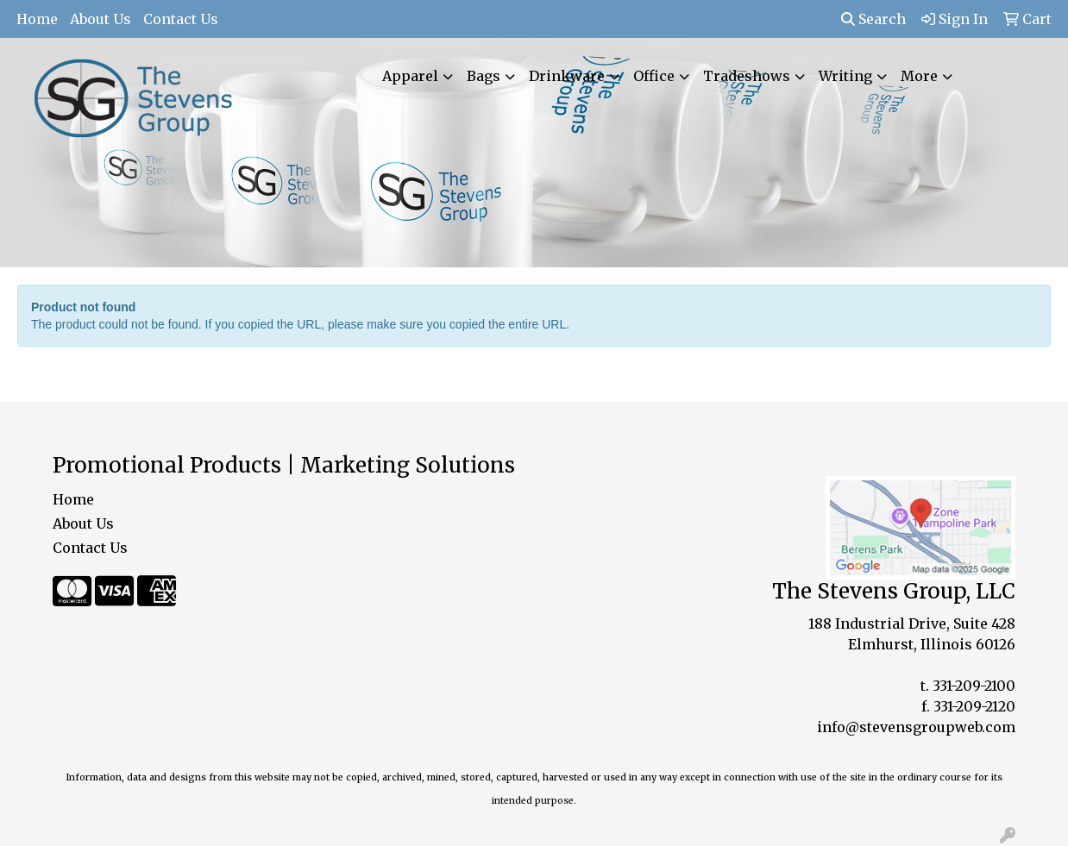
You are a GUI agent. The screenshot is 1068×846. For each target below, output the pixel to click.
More (919, 76)
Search (873, 19)
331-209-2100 (974, 685)
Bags (483, 76)
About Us (100, 19)
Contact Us (180, 19)
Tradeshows (746, 76)
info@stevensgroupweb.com (916, 727)
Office (654, 76)
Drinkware (567, 76)
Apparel (410, 76)
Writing (845, 76)
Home (37, 19)
